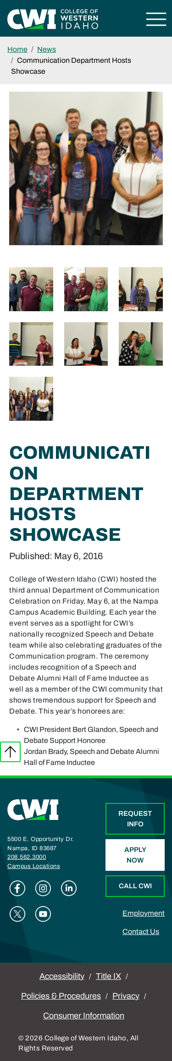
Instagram (43, 888)
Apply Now (135, 855)
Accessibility (61, 976)
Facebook (17, 888)
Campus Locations (33, 866)
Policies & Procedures (61, 996)
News (46, 49)
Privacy (125, 996)
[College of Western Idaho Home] (52, 18)
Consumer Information (83, 1015)
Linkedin (69, 888)
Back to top (10, 752)
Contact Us (140, 931)
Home (17, 49)
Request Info (135, 819)
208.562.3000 (26, 857)
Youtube (43, 914)
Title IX (108, 976)
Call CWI (135, 886)
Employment (143, 913)
